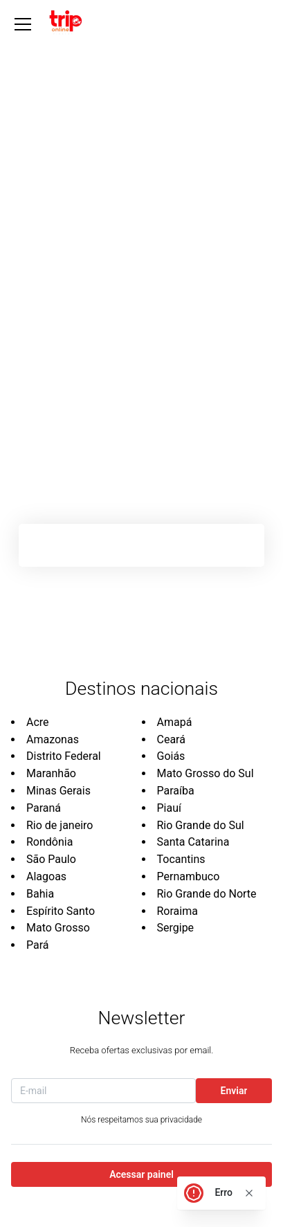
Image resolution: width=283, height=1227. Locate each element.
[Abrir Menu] (23, 24)
